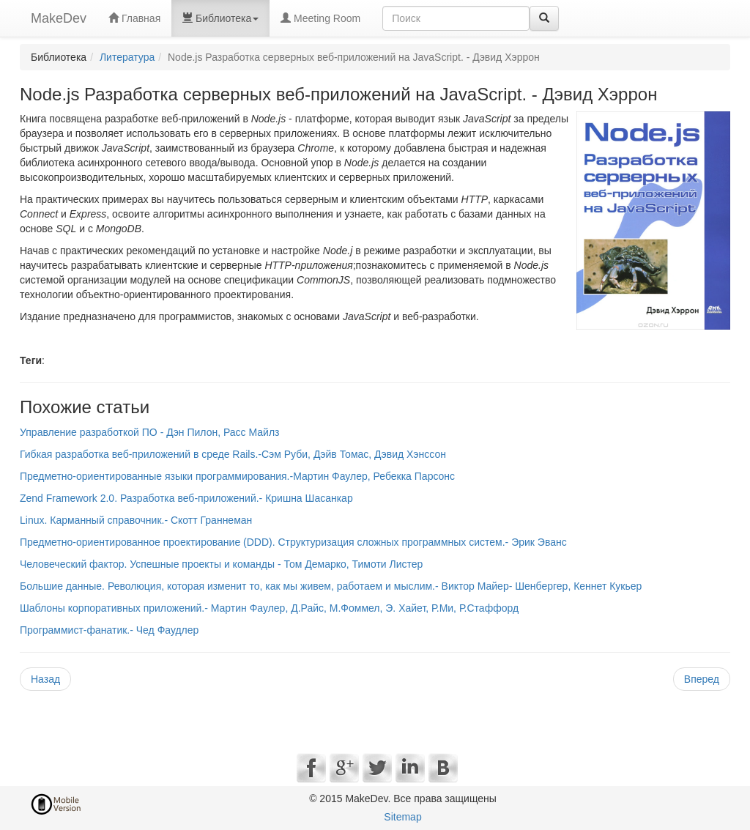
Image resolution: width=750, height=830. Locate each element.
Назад (45, 679)
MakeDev (58, 18)
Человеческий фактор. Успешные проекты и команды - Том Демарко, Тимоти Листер (221, 564)
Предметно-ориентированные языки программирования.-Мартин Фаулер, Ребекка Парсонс (237, 476)
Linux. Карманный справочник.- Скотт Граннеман (136, 520)
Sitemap (402, 817)
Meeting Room (320, 18)
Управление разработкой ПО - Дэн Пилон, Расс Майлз (150, 432)
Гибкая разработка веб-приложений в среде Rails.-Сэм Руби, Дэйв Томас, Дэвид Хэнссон (233, 454)
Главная (134, 18)
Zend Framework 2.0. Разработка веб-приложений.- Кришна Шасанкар (186, 498)
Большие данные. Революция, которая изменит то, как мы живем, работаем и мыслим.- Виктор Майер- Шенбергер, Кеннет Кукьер (331, 586)
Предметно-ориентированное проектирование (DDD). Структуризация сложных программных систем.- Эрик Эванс (293, 542)
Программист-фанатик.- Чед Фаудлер (109, 630)
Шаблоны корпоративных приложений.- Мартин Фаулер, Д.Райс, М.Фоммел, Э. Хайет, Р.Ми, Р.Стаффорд (269, 608)
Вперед (701, 679)
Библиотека (220, 18)
